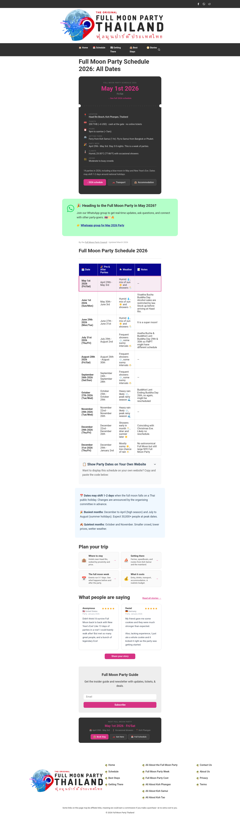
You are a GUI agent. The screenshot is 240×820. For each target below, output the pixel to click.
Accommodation (144, 182)
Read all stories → (151, 598)
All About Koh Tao (155, 797)
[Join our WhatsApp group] (203, 4)
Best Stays (114, 778)
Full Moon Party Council (96, 242)
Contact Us (206, 765)
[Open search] (159, 49)
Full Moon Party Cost (157, 778)
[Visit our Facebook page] (198, 4)
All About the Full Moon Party (162, 765)
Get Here (118, 737)
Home (83, 47)
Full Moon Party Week (157, 771)
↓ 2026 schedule (95, 182)
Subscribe (120, 704)
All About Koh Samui (157, 791)
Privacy (204, 778)
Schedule (99, 47)
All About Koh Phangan (158, 784)
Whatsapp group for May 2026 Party (102, 225)
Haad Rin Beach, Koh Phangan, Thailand (108, 117)
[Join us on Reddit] (209, 4)
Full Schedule (138, 737)
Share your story (119, 656)
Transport (118, 182)
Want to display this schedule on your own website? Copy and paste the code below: (119, 472)
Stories (152, 47)
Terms (203, 784)
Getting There (115, 784)
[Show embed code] (154, 464)
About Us (205, 771)
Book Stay (99, 737)
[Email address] (120, 696)
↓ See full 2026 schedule (120, 98)
